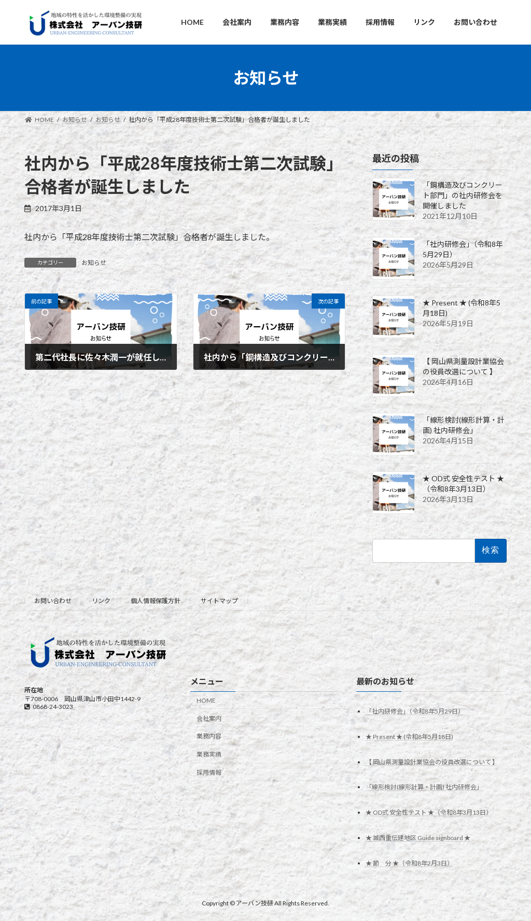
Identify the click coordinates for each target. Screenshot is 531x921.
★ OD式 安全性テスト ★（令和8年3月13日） (429, 812)
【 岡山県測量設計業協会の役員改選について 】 (432, 761)
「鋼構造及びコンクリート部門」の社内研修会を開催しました (462, 195)
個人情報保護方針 (155, 601)
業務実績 (209, 754)
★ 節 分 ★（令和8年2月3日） (409, 863)
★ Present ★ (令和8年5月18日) (409, 736)
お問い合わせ (53, 601)
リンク (101, 601)
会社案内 (209, 718)
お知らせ (93, 263)
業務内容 (209, 736)
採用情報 (209, 772)
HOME (206, 700)
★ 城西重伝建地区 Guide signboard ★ (418, 838)
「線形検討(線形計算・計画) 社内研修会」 (424, 787)
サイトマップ (219, 601)
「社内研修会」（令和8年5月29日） (415, 711)
